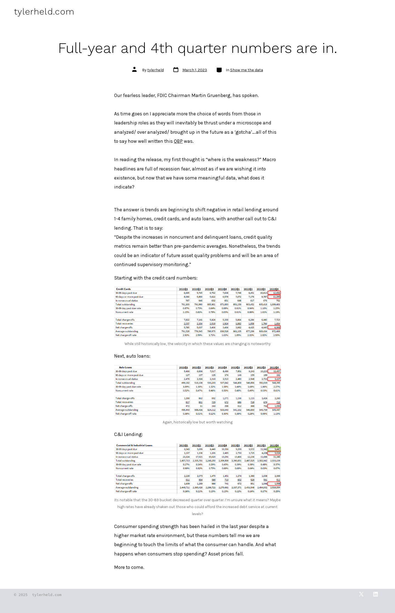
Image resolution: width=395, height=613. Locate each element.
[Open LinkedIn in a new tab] (375, 594)
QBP (178, 141)
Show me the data (246, 70)
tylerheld (155, 70)
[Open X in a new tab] (361, 594)
